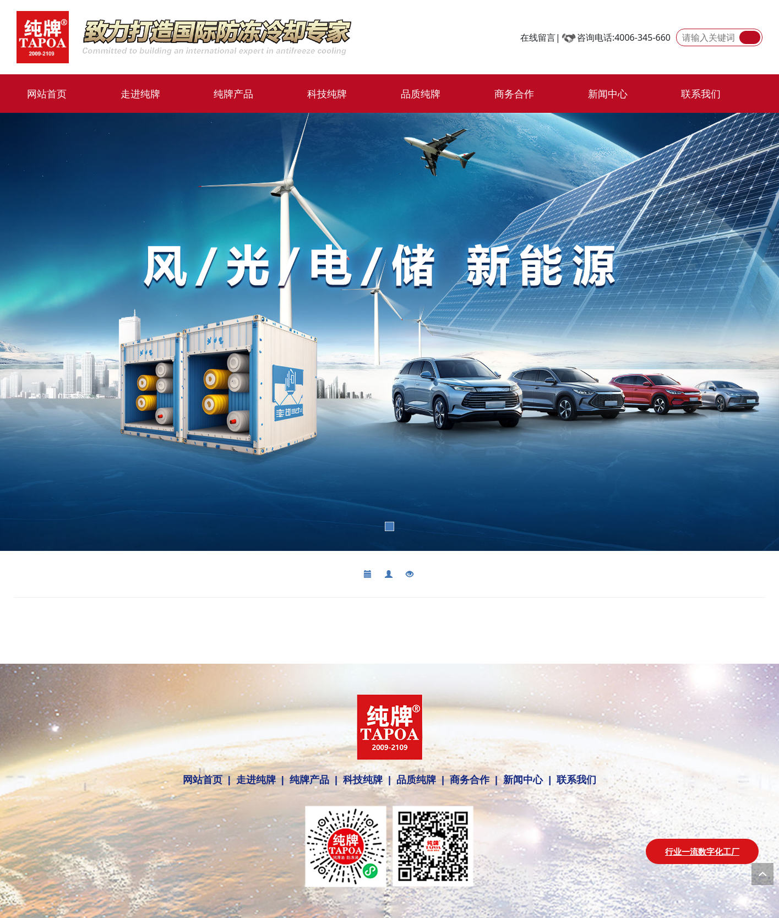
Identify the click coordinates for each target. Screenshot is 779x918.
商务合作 (514, 93)
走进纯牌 (140, 93)
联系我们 (701, 93)
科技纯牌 (327, 93)
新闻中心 (608, 93)
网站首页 (47, 93)
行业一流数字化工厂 (702, 851)
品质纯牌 (420, 93)
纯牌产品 (233, 93)
